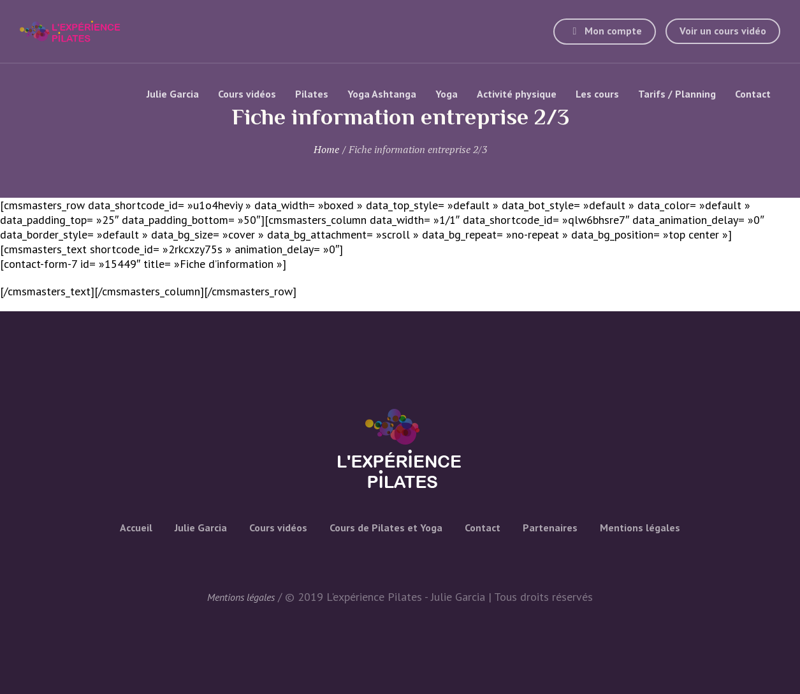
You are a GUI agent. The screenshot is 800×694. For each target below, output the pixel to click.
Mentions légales (640, 527)
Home (326, 149)
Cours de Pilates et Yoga (386, 527)
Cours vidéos (278, 527)
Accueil (136, 527)
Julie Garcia (201, 527)
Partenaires (550, 527)
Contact (482, 527)
